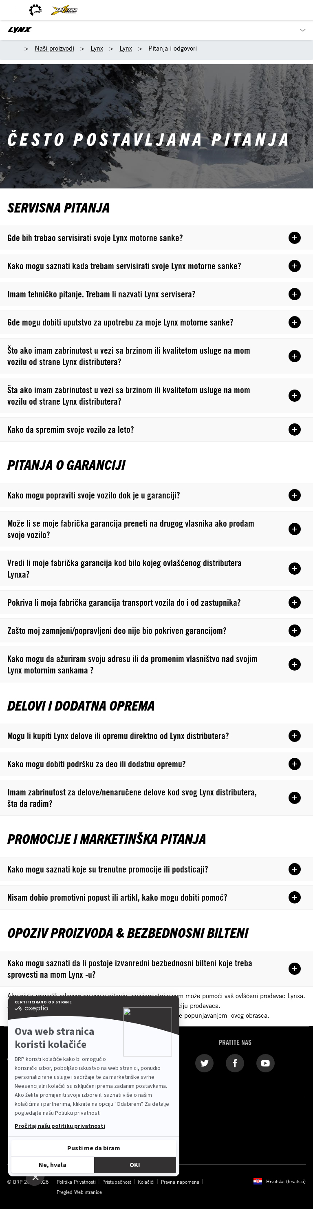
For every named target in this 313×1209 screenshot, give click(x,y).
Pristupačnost (116, 1181)
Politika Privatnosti (76, 1181)
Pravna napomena (180, 1181)
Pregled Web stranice (79, 1192)
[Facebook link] (235, 1062)
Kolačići (146, 1181)
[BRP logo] (35, 10)
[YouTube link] (265, 1062)
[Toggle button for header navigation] (11, 10)
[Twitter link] (204, 1062)
